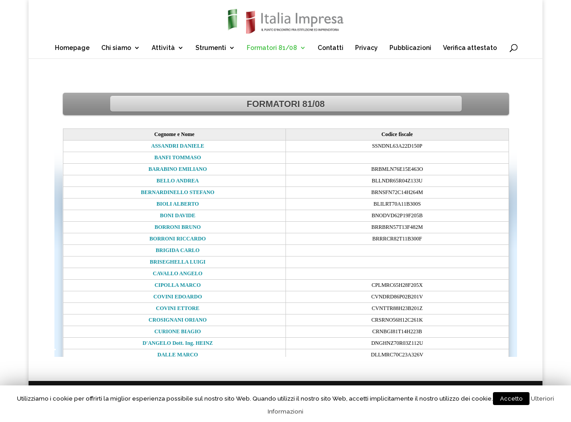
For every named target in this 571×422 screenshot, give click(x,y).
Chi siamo (116, 48)
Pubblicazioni (410, 48)
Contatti (330, 48)
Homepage (72, 48)
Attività (163, 48)
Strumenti (210, 48)
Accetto (511, 398)
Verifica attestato (470, 48)
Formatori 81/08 (272, 48)
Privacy (366, 48)
